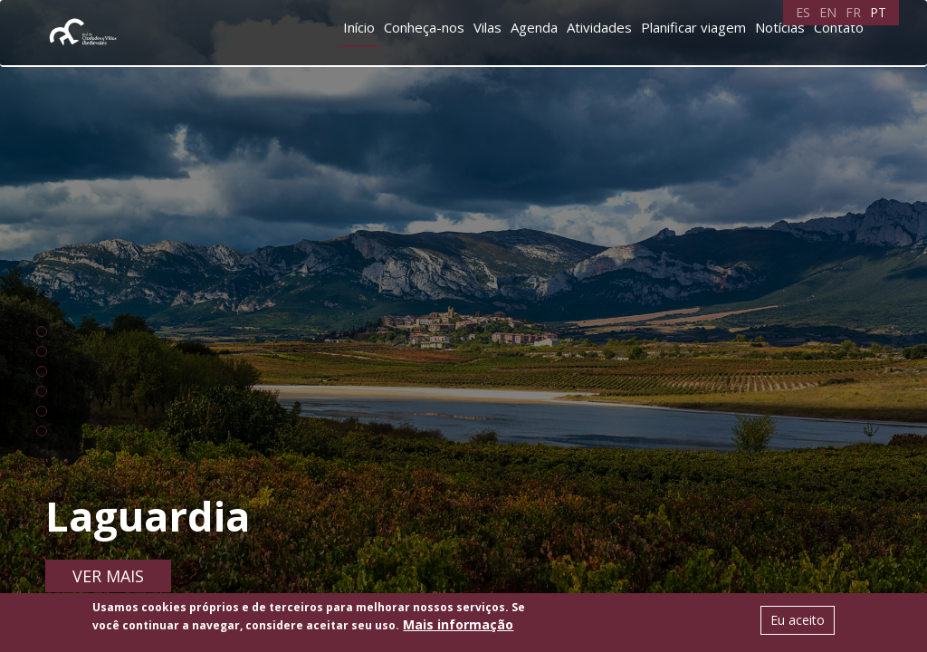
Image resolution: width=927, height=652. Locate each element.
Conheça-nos (424, 27)
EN (827, 12)
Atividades (599, 27)
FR (853, 12)
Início (359, 27)
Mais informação (458, 624)
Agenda (534, 27)
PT (878, 12)
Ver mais (108, 576)
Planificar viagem (693, 27)
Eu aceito (797, 619)
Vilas (487, 27)
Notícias (780, 27)
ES (803, 12)
